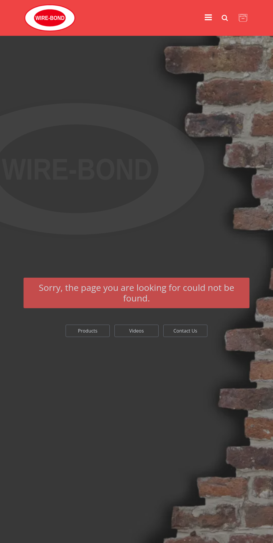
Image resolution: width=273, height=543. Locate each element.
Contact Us (185, 331)
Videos (136, 331)
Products (87, 331)
